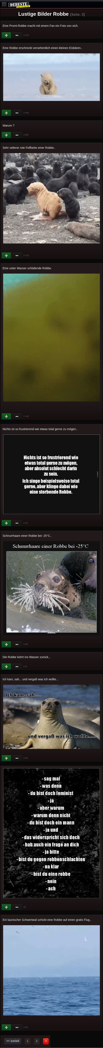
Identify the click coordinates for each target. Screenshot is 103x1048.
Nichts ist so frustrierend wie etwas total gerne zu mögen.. (40, 429)
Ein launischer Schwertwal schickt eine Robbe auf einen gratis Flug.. (47, 919)
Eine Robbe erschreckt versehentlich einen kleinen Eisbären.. (42, 48)
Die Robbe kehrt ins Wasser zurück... (27, 657)
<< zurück (12, 1041)
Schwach (17, 35)
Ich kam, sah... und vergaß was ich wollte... (30, 679)
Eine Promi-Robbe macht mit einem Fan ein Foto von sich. (40, 25)
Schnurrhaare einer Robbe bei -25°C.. (27, 535)
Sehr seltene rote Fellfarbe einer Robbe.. (29, 147)
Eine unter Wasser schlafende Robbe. (27, 268)
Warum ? (8, 125)
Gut (6, 35)
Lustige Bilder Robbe (43, 14)
